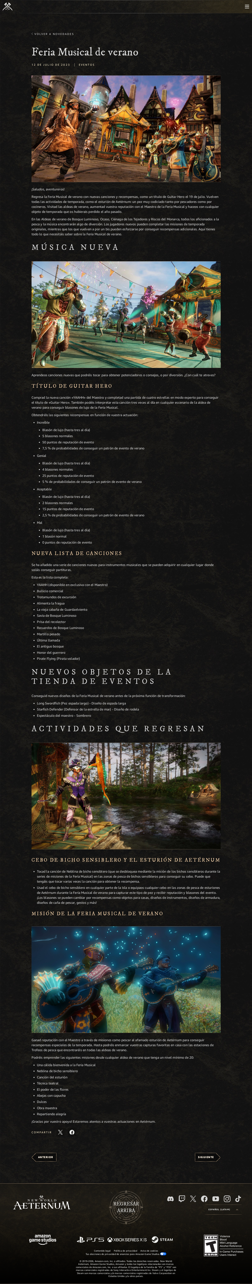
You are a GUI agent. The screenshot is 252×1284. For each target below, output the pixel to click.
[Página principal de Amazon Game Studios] (42, 1240)
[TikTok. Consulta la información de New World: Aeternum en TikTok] (238, 1198)
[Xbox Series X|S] (127, 1240)
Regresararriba (126, 1207)
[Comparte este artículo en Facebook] (72, 1132)
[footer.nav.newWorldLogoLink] (41, 1202)
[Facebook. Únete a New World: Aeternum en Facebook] (204, 1198)
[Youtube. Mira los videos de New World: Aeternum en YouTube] (215, 1198)
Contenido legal (102, 1250)
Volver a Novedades (54, 34)
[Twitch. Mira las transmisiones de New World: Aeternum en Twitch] (182, 1198)
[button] (126, 128)
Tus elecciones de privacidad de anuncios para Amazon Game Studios (126, 1253)
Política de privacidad (125, 1250)
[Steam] (162, 1240)
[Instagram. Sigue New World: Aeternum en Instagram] (227, 1198)
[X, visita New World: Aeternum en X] (193, 1199)
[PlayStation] (90, 1240)
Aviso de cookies (149, 1250)
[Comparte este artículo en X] (60, 1132)
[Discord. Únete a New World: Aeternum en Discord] (170, 1198)
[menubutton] (247, 6)
